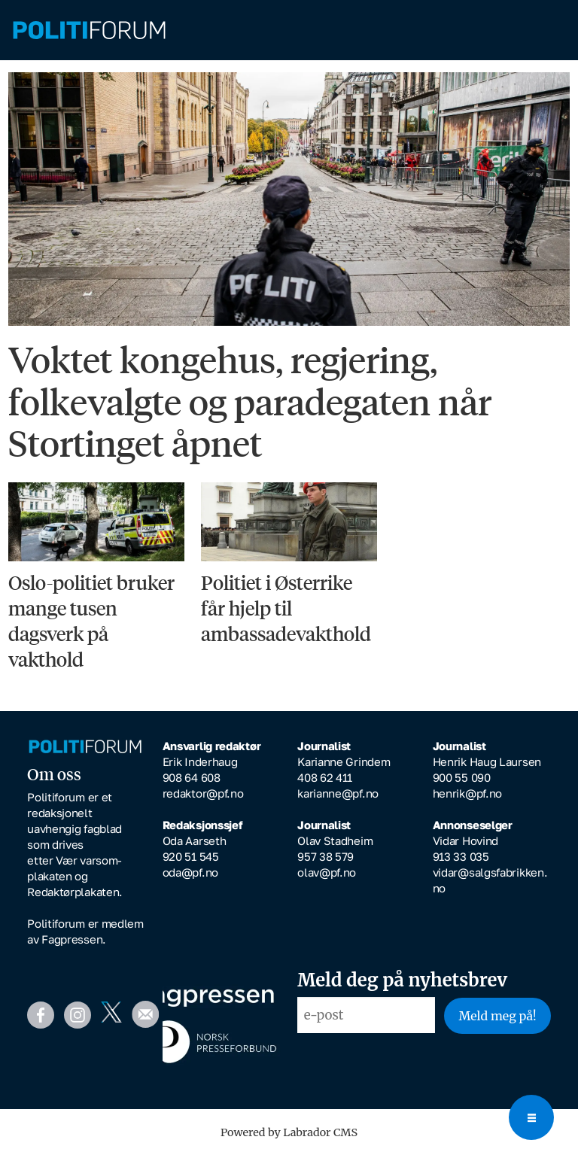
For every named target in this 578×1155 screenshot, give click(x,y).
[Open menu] (531, 1117)
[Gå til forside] (89, 30)
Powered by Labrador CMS (289, 1132)
